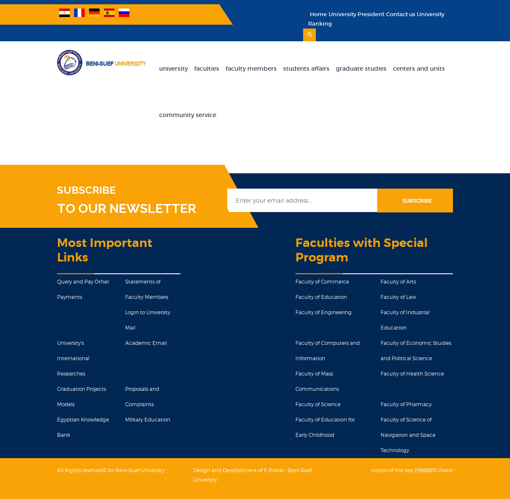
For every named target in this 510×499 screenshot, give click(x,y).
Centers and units (419, 68)
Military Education (147, 419)
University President (356, 14)
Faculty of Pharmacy (406, 404)
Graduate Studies (361, 68)
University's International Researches (73, 358)
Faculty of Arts (398, 281)
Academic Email (146, 343)
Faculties (206, 68)
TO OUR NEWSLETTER (126, 208)
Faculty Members (251, 68)
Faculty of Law (398, 297)
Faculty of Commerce (322, 281)
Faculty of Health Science (412, 373)
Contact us (400, 14)
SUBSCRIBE (86, 190)
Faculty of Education (321, 297)
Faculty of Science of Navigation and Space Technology (408, 434)
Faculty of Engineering (323, 312)
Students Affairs (306, 68)
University (173, 68)
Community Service (187, 115)
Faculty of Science (318, 404)
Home (318, 14)
